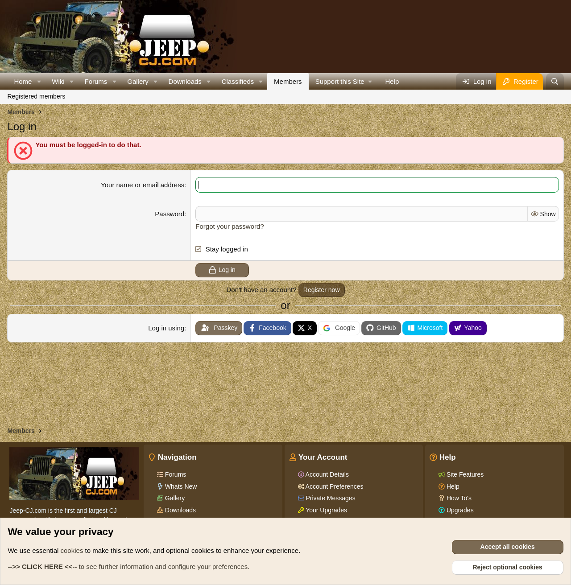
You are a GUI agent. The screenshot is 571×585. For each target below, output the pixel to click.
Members (288, 81)
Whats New (180, 486)
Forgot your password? (229, 226)
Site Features (464, 474)
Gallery (138, 81)
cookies (72, 550)
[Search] (554, 81)
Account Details (326, 474)
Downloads (185, 81)
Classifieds (238, 81)
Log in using (166, 328)
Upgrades (459, 510)
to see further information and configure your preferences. (128, 566)
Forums (96, 81)
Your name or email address (142, 185)
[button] (39, 81)
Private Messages (330, 498)
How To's (458, 498)
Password (169, 214)
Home (23, 81)
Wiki (58, 81)
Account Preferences (334, 486)
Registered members (36, 96)
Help (392, 81)
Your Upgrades (326, 510)
